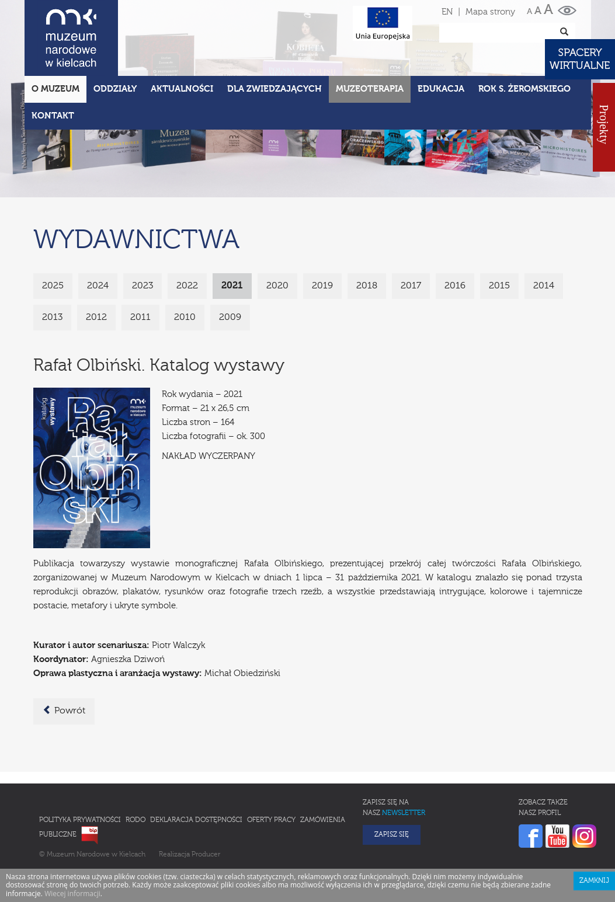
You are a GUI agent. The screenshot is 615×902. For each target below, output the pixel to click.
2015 (499, 286)
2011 (140, 317)
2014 (543, 286)
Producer (206, 854)
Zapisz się (391, 834)
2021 (232, 286)
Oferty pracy (271, 820)
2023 (142, 286)
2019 (322, 286)
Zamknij (594, 880)
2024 (98, 286)
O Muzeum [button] (55, 89)
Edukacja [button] (441, 89)
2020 (277, 286)
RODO (135, 820)
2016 (454, 286)
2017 (411, 286)
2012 (96, 317)
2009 (230, 317)
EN (447, 12)
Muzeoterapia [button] (370, 89)
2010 (185, 317)
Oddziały (115, 89)
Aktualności (182, 89)
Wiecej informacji (72, 893)
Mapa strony (490, 12)
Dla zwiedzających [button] (274, 89)
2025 (53, 286)
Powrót (64, 710)
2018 (366, 286)
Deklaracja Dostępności (196, 820)
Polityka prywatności (80, 820)
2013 (52, 317)
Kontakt (53, 116)
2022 (187, 286)
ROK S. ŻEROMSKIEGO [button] (524, 89)
